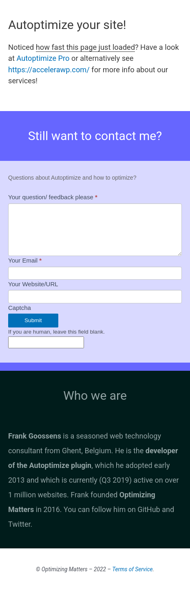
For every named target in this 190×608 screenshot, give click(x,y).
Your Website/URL (33, 284)
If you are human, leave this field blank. (56, 332)
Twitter (19, 524)
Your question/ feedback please (52, 197)
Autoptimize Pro (42, 58)
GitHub (148, 509)
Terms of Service (132, 569)
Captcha (19, 307)
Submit (33, 320)
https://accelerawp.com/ (49, 69)
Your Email (25, 260)
